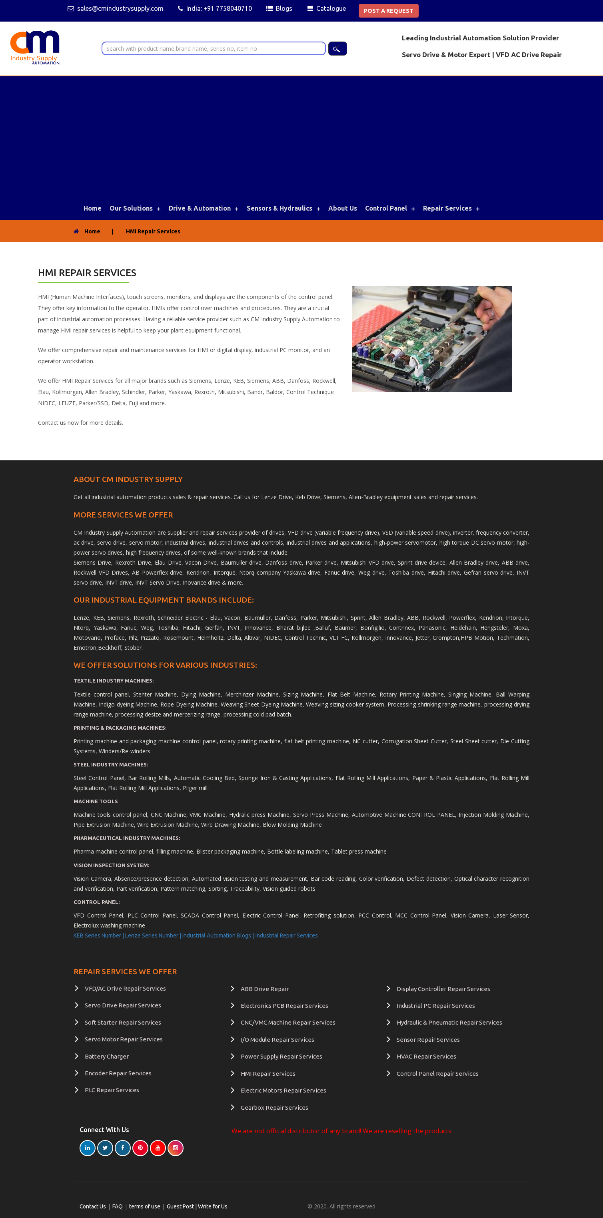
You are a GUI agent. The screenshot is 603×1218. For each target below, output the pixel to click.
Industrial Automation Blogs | (218, 935)
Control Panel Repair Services (438, 1073)
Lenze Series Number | (153, 935)
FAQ (118, 1206)
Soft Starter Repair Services (123, 1022)
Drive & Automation (200, 208)
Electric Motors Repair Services (283, 1090)
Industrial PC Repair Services (436, 1005)
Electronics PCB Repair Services (284, 1005)
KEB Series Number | (99, 935)
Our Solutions (131, 208)
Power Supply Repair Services (281, 1056)
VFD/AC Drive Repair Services (125, 988)
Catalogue (331, 8)
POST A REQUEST (388, 11)
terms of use (145, 1206)
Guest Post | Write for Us (198, 1206)
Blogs (284, 8)
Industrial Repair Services (287, 935)
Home (93, 208)
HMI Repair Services (268, 1073)
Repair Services (447, 208)
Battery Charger (107, 1056)
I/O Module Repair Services (277, 1039)
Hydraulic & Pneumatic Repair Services (449, 1022)
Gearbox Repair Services (274, 1107)
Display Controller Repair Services (443, 988)
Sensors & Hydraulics (279, 208)
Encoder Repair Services (118, 1073)
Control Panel (386, 208)
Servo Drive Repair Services (123, 1005)
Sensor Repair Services (428, 1039)
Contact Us (93, 1206)
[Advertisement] (301, 136)
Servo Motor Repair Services (124, 1039)
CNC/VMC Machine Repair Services (288, 1022)
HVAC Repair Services (426, 1056)
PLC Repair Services (112, 1090)
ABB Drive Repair (265, 988)
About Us (342, 208)
